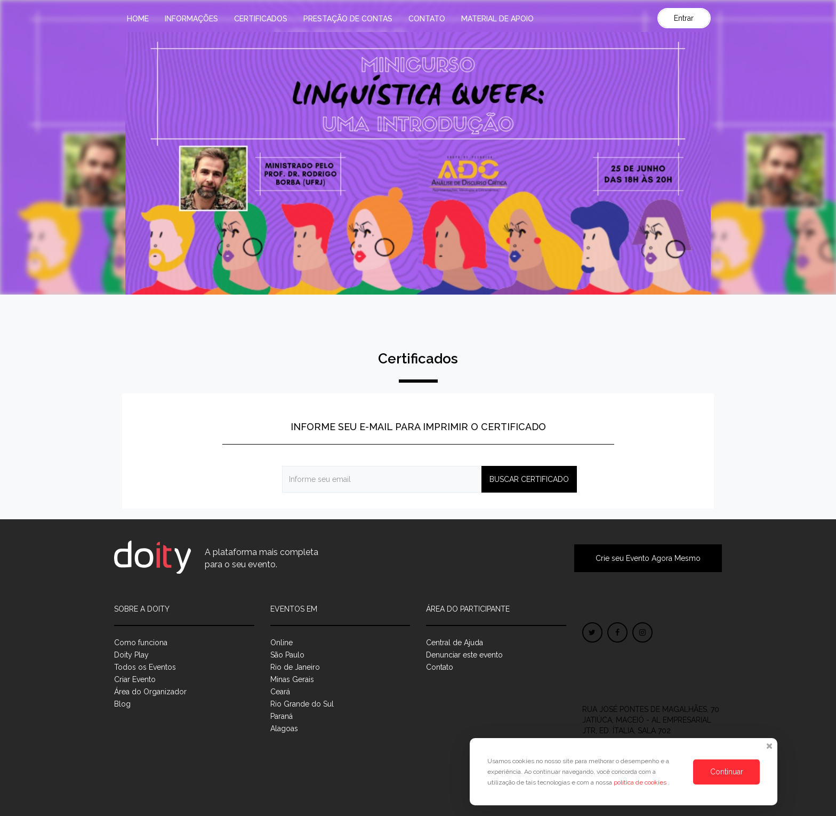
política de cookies (641, 782)
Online (281, 642)
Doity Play (131, 655)
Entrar (684, 18)
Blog (122, 704)
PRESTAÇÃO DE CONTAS (347, 18)
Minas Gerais (292, 679)
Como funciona (140, 642)
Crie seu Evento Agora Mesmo (648, 558)
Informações (191, 18)
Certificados (260, 18)
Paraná (281, 716)
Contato (426, 18)
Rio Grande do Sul (302, 704)
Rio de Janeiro (295, 667)
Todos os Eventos (145, 667)
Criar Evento (135, 679)
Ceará (280, 691)
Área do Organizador (150, 691)
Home (138, 18)
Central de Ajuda (454, 642)
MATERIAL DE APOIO (497, 18)
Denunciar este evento (464, 655)
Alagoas (284, 728)
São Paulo (287, 655)
